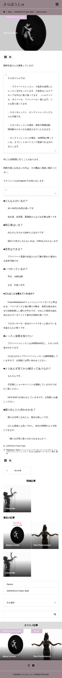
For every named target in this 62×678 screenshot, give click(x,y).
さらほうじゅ (14, 4)
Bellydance (10, 450)
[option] (15, 644)
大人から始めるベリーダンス (40, 452)
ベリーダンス (48, 450)
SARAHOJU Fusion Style (15, 17)
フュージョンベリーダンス (31, 450)
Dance (18, 450)
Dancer (10, 584)
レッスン (24, 452)
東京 (53, 452)
